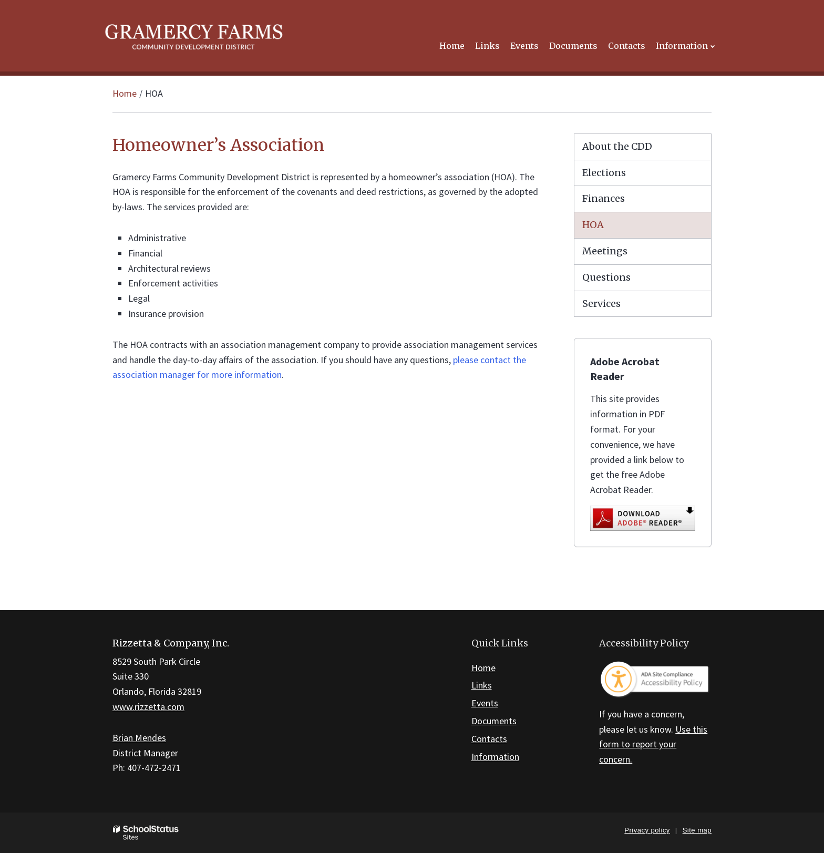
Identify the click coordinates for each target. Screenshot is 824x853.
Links (481, 685)
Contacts (489, 739)
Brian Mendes (139, 738)
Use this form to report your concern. (653, 744)
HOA (593, 225)
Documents (494, 721)
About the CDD (617, 146)
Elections (604, 173)
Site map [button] (697, 830)
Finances (603, 198)
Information (495, 757)
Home (124, 93)
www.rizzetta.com (148, 707)
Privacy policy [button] (647, 830)
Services (601, 303)
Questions (606, 277)
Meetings (604, 251)
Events (484, 703)
